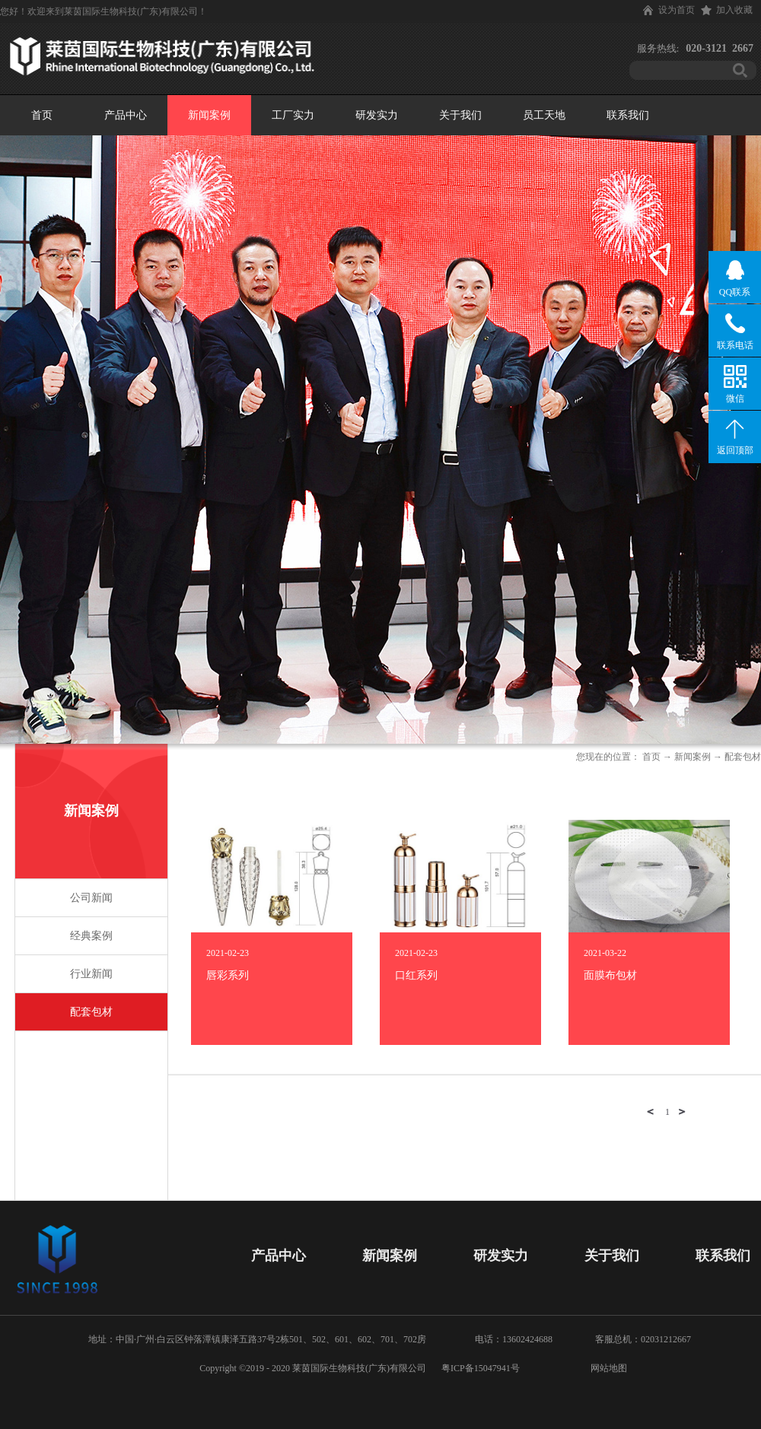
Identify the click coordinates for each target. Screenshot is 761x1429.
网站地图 (606, 1368)
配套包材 (742, 756)
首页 (42, 115)
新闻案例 (692, 756)
